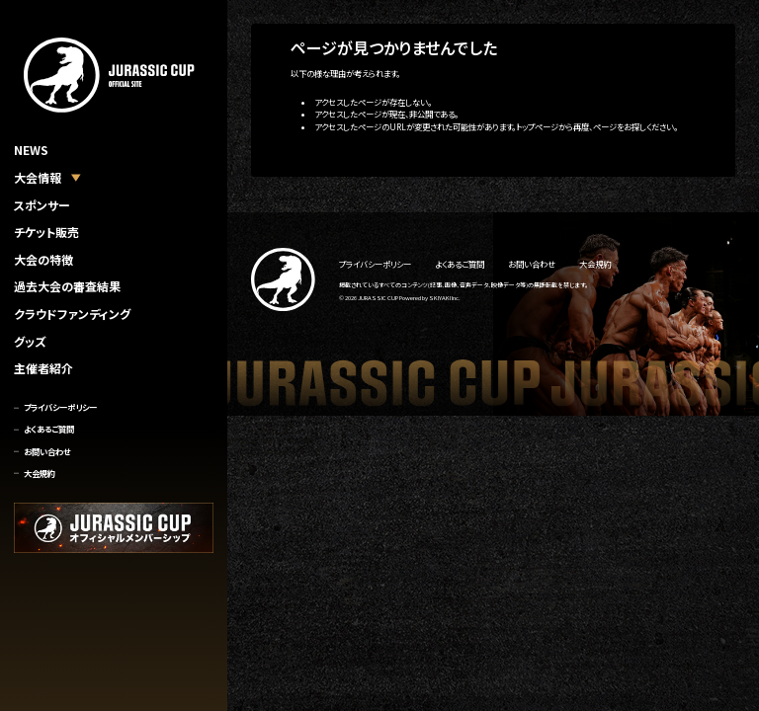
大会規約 (39, 473)
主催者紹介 (43, 367)
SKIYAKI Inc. (445, 297)
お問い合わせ (47, 451)
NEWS (31, 149)
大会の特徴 (43, 259)
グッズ (30, 341)
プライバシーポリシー (60, 407)
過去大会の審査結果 (67, 285)
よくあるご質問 (49, 428)
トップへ (304, 155)
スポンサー (42, 205)
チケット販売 (46, 231)
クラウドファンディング (72, 313)
